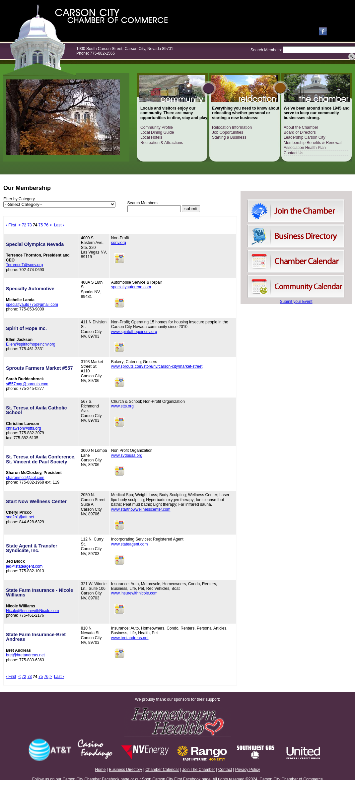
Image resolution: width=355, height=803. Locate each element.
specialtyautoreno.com (131, 287)
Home (100, 769)
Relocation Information (232, 127)
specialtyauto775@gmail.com (32, 304)
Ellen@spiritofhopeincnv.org (30, 344)
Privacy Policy (247, 769)
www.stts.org (122, 406)
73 (29, 225)
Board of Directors (300, 132)
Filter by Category (19, 199)
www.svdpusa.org (126, 455)
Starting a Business (229, 137)
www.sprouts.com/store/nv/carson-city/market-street (156, 366)
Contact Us (293, 153)
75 (40, 225)
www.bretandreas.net (130, 638)
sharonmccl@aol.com (25, 477)
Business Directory (125, 769)
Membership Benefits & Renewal (312, 142)
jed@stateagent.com (24, 566)
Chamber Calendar (162, 769)
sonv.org (118, 242)
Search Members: (266, 50)
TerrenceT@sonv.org (24, 264)
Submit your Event (296, 301)
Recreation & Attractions (161, 142)
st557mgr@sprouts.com (27, 384)
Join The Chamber (198, 769)
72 (24, 225)
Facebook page (115, 779)
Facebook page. (197, 779)
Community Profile (156, 127)
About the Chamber (301, 127)
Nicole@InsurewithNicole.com (32, 610)
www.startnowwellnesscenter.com (141, 509)
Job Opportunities (227, 132)
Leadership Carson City (304, 137)
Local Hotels (151, 137)
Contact (225, 769)
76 (46, 225)
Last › (59, 225)
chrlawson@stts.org (23, 428)
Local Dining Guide (157, 132)
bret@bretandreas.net (25, 655)
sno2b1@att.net (20, 517)
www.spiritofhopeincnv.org (134, 331)
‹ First (11, 225)
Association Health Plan (305, 147)
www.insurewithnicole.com (134, 593)
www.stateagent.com (129, 544)
